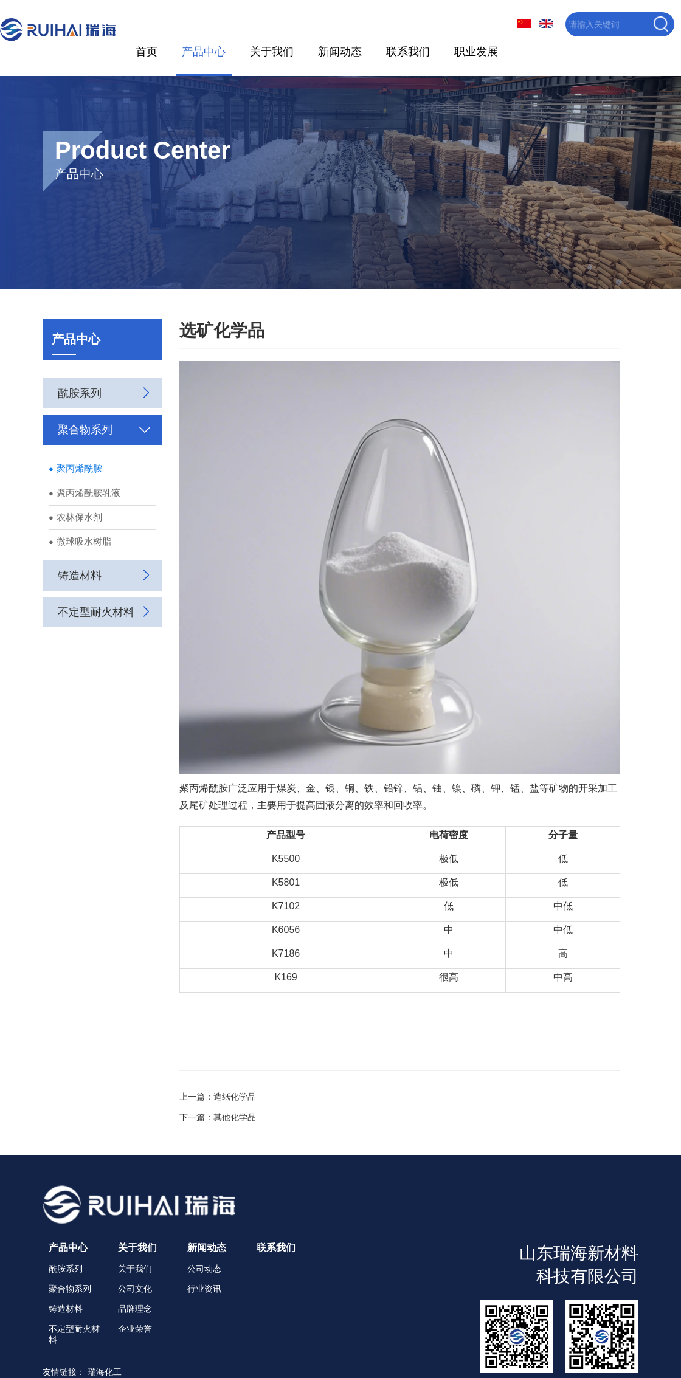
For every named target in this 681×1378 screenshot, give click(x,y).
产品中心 (203, 51)
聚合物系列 (70, 1287)
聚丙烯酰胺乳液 (84, 491)
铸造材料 (66, 1307)
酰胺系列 (66, 1267)
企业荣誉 (135, 1327)
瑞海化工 (105, 1371)
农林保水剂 (75, 516)
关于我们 (271, 51)
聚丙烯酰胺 (75, 467)
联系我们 (407, 51)
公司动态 (204, 1267)
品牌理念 (135, 1307)
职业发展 (475, 51)
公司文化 (135, 1287)
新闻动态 (339, 51)
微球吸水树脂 (80, 540)
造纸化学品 (234, 1095)
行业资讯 (204, 1287)
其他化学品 (234, 1116)
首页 (146, 51)
